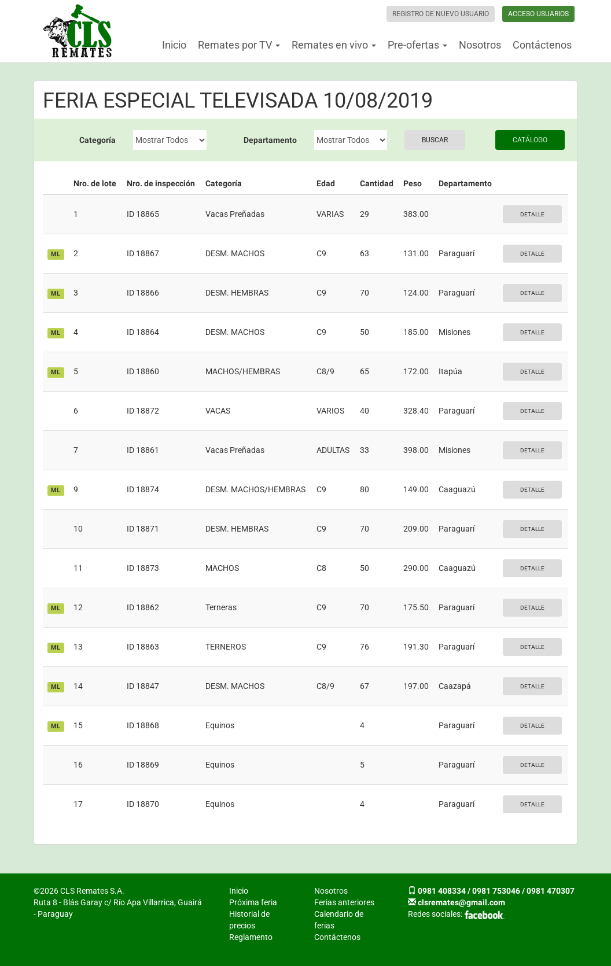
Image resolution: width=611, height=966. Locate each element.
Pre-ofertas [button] (417, 45)
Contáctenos (542, 45)
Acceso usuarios (538, 14)
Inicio (174, 45)
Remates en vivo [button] (334, 45)
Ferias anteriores (344, 902)
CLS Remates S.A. (77, 31)
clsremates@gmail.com (461, 902)
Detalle (532, 214)
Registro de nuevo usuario (440, 14)
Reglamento (251, 937)
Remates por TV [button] (239, 45)
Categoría (97, 140)
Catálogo (530, 140)
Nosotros (480, 45)
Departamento (270, 140)
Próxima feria (253, 902)
